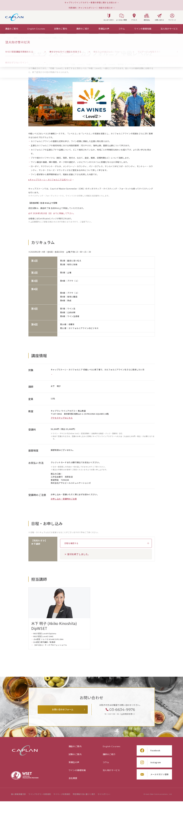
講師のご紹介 (109, 754)
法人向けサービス (111, 770)
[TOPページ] (9, 38)
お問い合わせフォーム (62, 709)
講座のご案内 (75, 746)
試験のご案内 (75, 754)
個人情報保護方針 (18, 794)
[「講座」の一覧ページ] (16, 38)
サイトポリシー (104, 794)
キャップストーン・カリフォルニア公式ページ (51, 179)
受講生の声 (74, 762)
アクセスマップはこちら (62, 418)
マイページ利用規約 (61, 794)
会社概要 (73, 778)
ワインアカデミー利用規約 (39, 794)
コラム (106, 762)
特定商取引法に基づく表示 (84, 794)
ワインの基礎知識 (77, 770)
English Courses (111, 746)
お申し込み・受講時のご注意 (64, 499)
